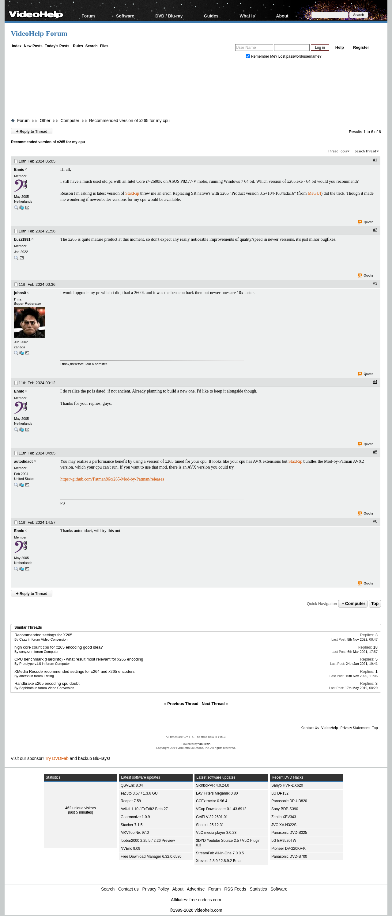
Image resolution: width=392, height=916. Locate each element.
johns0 (20, 293)
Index (16, 46)
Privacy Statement (355, 727)
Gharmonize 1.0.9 (135, 817)
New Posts (33, 46)
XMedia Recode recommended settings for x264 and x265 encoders (74, 671)
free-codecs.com (205, 899)
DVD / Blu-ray (169, 16)
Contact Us (310, 727)
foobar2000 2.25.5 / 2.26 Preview (148, 840)
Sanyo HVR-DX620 (287, 785)
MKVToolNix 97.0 (135, 832)
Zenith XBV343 (283, 817)
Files (104, 46)
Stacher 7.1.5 (131, 825)
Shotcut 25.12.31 (210, 825)
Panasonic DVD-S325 (289, 832)
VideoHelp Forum (39, 33)
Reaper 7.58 (131, 801)
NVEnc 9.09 (130, 848)
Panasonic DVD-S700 (289, 856)
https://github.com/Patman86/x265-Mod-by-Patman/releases (112, 479)
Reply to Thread (31, 131)
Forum (88, 16)
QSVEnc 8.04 (132, 785)
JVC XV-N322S (283, 825)
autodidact (23, 461)
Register (361, 47)
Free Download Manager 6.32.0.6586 (151, 856)
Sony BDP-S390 (284, 809)
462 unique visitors (80, 808)
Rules (78, 46)
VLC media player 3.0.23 (216, 832)
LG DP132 (279, 793)
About (282, 16)
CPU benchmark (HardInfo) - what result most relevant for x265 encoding (78, 659)
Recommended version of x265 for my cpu (129, 120)
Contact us (128, 889)
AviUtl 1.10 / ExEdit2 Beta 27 (144, 809)
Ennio (19, 169)
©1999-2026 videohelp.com (196, 910)
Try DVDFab (57, 758)
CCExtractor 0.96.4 (211, 801)
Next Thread (213, 703)
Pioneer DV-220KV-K (288, 848)
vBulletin (204, 744)
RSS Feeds (235, 889)
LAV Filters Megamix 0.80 (217, 793)
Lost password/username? (300, 56)
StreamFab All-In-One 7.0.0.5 (220, 853)
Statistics (258, 889)
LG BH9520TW (283, 840)
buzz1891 (22, 239)
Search (91, 46)
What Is (247, 16)
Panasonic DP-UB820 (289, 801)
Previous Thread (182, 703)
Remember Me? (262, 56)
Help (339, 47)
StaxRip (132, 193)
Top (375, 603)
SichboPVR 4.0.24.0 (212, 785)
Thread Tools (337, 151)
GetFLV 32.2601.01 (212, 817)
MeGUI (314, 193)
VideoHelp (329, 727)
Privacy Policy (155, 889)
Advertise (196, 889)
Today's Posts (57, 46)
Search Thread (365, 151)
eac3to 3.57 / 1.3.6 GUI (140, 793)
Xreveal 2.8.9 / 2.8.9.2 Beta (218, 861)
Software (125, 16)
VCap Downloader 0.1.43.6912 (221, 809)
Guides (211, 16)
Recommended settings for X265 (43, 635)
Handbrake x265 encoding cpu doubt (47, 683)
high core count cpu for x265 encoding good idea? (58, 647)
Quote (365, 222)
